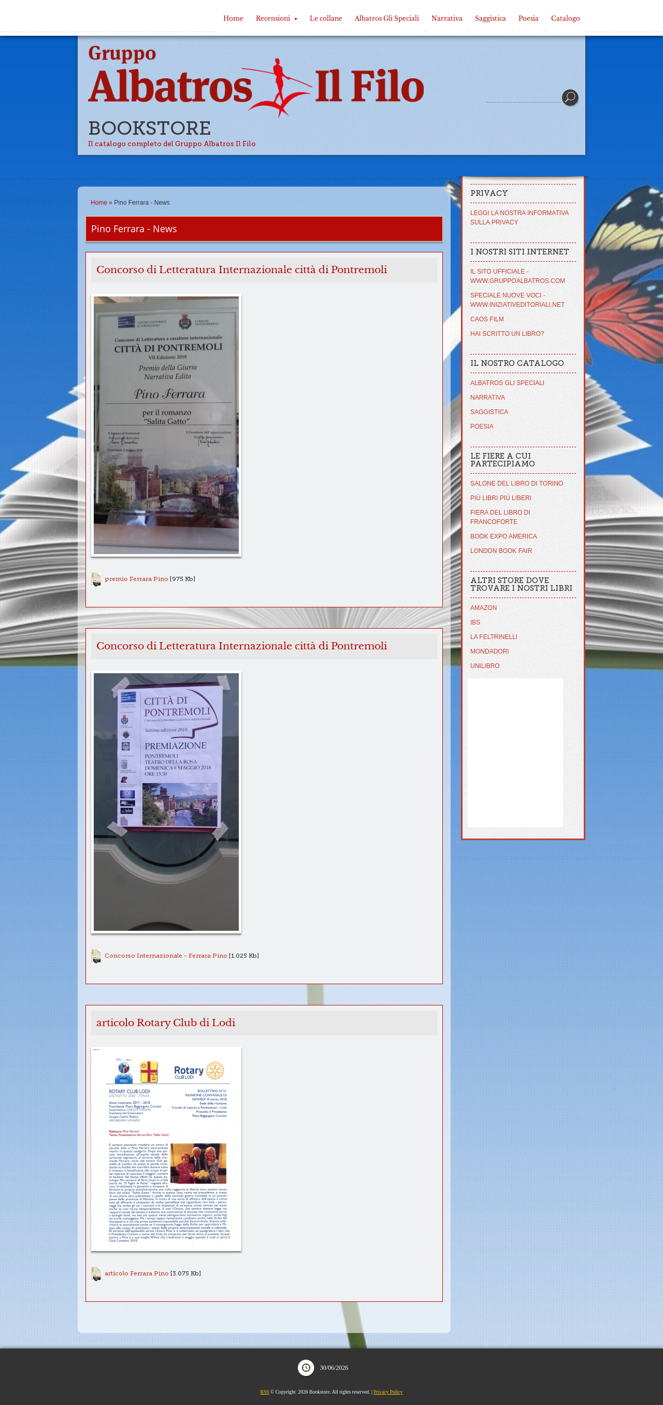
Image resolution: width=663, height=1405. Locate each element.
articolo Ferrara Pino (137, 1273)
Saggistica (490, 18)
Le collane (326, 18)
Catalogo (565, 18)
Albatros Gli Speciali (387, 18)
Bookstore (149, 128)
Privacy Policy (387, 1392)
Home (233, 18)
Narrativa (447, 18)
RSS (265, 1392)
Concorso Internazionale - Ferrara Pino (166, 955)
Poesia (528, 18)
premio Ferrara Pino (136, 579)
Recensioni (276, 18)
